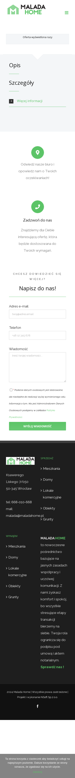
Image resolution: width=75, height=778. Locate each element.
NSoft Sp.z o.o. (49, 697)
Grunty (48, 519)
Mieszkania (51, 469)
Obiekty (49, 508)
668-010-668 (21, 502)
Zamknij (37, 771)
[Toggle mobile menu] (67, 13)
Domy (48, 480)
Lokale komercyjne (52, 493)
